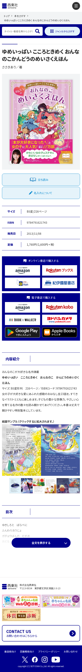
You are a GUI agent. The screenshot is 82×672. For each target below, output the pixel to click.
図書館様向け (27, 651)
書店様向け (10, 651)
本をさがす (20, 16)
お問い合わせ (71, 651)
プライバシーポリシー (49, 651)
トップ (7, 16)
